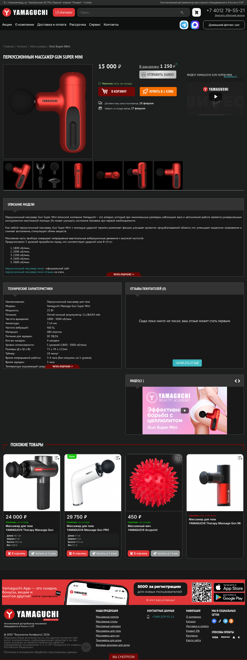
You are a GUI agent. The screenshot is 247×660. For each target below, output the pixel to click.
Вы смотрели (124, 657)
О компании (24, 24)
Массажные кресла (107, 616)
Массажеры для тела (108, 631)
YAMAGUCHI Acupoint (143, 529)
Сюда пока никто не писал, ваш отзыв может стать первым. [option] (185, 321)
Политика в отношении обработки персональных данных (40, 652)
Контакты (111, 24)
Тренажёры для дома (109, 640)
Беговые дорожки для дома (113, 645)
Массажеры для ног (108, 635)
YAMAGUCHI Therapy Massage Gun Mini (216, 523)
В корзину (16, 553)
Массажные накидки (108, 626)
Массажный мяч (139, 526)
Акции (7, 24)
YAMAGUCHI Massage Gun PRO (88, 529)
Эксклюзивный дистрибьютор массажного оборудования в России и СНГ (202, 2)
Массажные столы (106, 621)
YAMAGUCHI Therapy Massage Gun (29, 529)
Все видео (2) (230, 76)
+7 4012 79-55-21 (225, 10)
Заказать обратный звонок (230, 15)
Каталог (191, 621)
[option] (185, 410)
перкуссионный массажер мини (24, 268)
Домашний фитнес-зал (224, 24)
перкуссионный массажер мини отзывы (29, 272)
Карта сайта (193, 640)
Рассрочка (77, 24)
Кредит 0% (193, 631)
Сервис (95, 24)
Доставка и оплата (51, 24)
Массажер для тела (19, 526)
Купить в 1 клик (158, 91)
